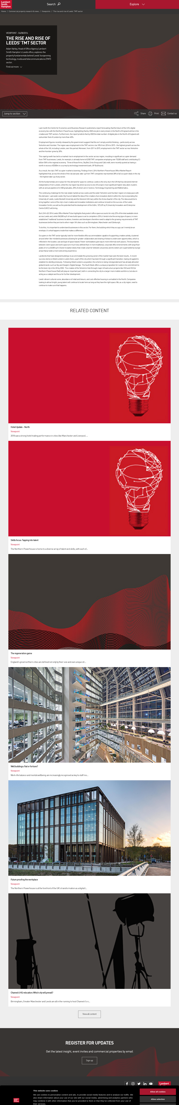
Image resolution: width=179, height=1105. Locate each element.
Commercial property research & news (24, 11)
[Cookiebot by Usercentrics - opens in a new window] (16, 1100)
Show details (133, 1100)
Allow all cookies (158, 1074)
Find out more (14, 67)
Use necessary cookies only (158, 1089)
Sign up (89, 1060)
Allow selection (158, 1081)
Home (3, 11)
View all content (90, 1014)
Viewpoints (46, 11)
